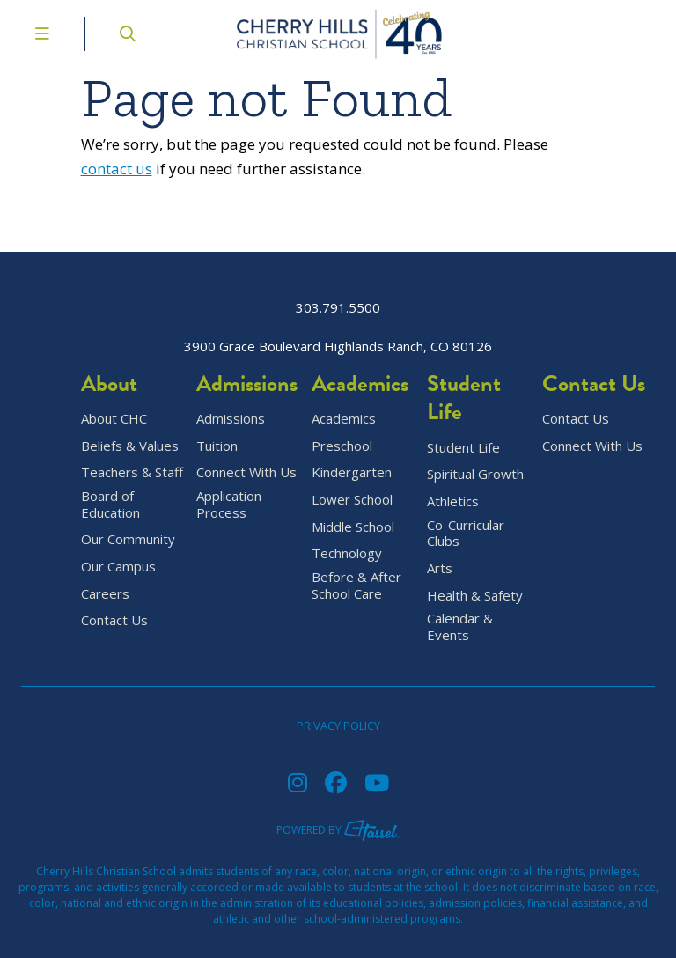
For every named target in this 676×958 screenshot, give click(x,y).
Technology (347, 553)
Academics (344, 418)
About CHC (114, 418)
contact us (116, 168)
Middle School (353, 527)
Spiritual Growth (475, 474)
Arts (439, 568)
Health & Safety (475, 595)
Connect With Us (246, 472)
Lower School (352, 499)
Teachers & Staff (132, 472)
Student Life (463, 447)
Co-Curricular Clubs (465, 533)
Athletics (453, 501)
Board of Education (110, 504)
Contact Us (114, 620)
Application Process (228, 504)
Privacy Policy (338, 725)
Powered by (337, 829)
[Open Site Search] (127, 34)
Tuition (217, 446)
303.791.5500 (338, 307)
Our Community (128, 539)
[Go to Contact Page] (646, 34)
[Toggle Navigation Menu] (42, 34)
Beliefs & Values (130, 446)
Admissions (230, 418)
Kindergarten (352, 472)
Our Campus (118, 566)
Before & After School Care (356, 585)
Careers (105, 594)
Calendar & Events (460, 627)
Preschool (342, 446)
